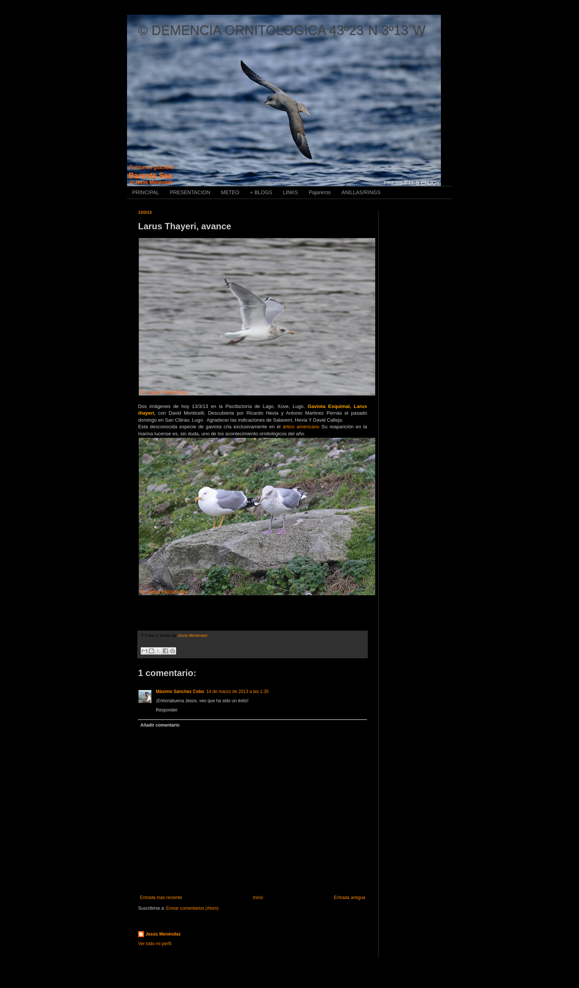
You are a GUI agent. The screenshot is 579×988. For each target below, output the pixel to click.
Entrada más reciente (161, 897)
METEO (230, 192)
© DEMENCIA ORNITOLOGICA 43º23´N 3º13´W (281, 30)
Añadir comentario (159, 725)
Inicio (258, 897)
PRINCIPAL (145, 192)
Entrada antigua (349, 897)
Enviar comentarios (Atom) (192, 908)
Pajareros (320, 192)
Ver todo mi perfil (154, 943)
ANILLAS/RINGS (361, 192)
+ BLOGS (261, 192)
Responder (167, 710)
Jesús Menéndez (163, 934)
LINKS (290, 192)
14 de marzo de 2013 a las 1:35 (237, 691)
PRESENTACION (190, 192)
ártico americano (300, 426)
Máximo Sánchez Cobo (180, 691)
